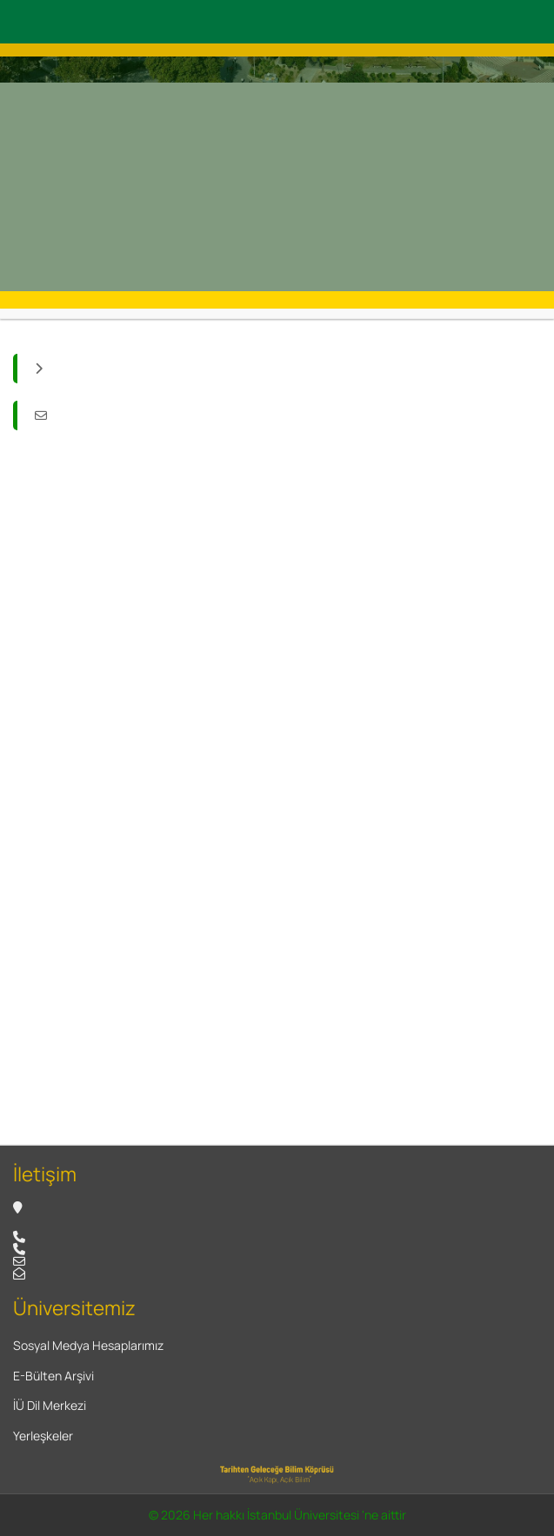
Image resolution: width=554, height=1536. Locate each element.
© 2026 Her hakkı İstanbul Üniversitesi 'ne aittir (277, 1514)
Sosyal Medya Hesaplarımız (88, 1345)
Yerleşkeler (43, 1435)
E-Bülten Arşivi (53, 1375)
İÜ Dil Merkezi (49, 1405)
